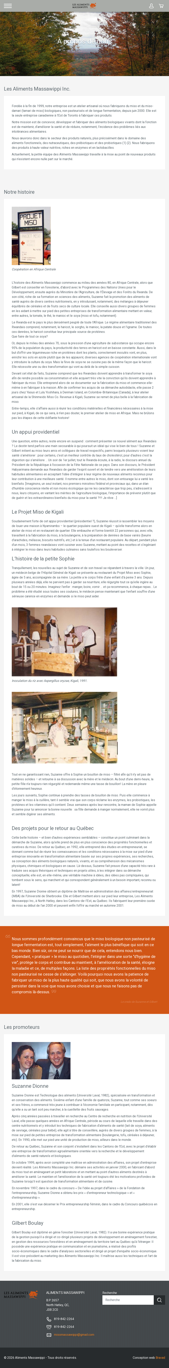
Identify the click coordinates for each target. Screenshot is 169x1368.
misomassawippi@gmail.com (74, 1335)
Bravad (160, 1358)
